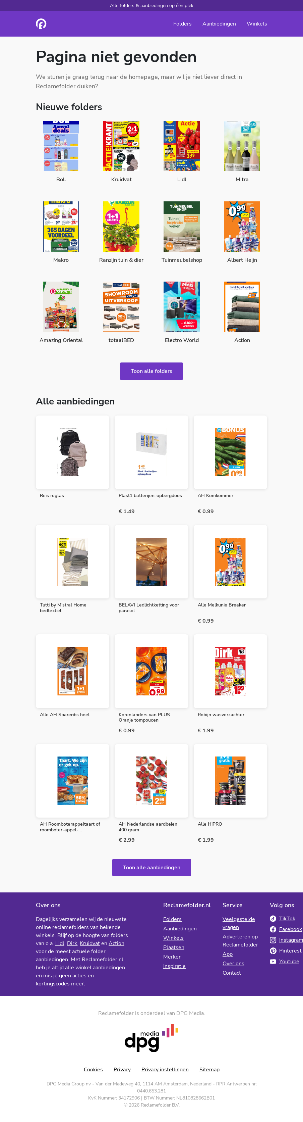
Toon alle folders (151, 371)
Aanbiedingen (219, 24)
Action (116, 943)
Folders (182, 24)
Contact (232, 973)
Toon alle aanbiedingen (151, 867)
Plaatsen (173, 947)
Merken (172, 957)
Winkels (257, 24)
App (228, 954)
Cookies (93, 1069)
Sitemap (209, 1069)
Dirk (72, 943)
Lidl (59, 943)
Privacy (122, 1069)
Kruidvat (90, 943)
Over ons (233, 963)
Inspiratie (174, 966)
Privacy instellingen (165, 1069)
